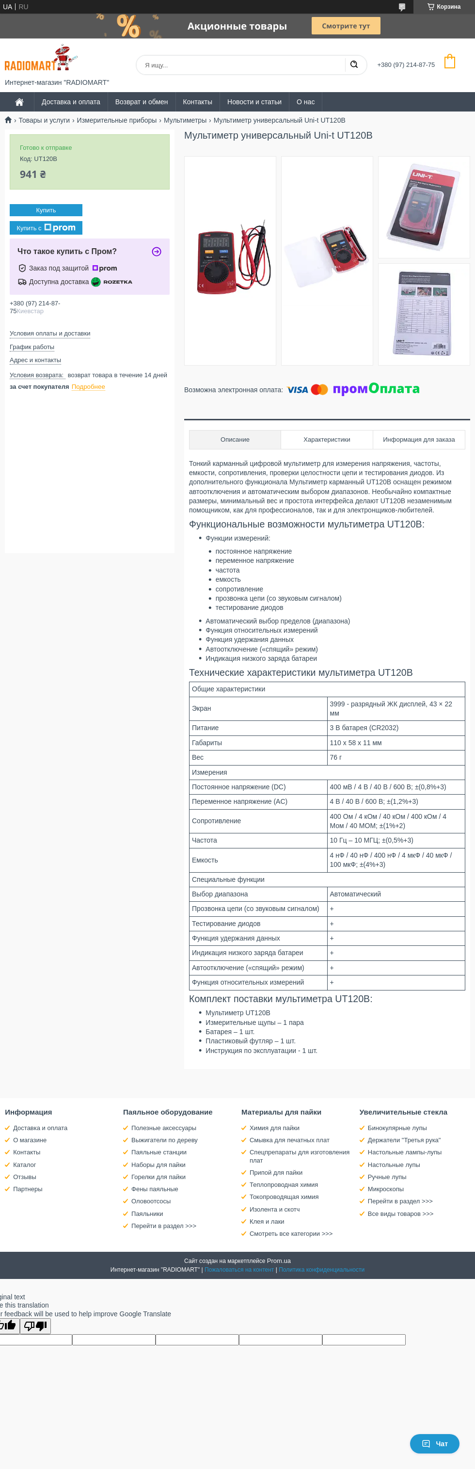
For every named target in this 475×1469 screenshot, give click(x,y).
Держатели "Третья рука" (404, 1140)
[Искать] (354, 65)
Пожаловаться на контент (239, 1269)
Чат (435, 1443)
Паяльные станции (159, 1152)
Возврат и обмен (141, 102)
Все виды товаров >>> (401, 1213)
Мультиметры (185, 120)
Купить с (45, 228)
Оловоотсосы (151, 1201)
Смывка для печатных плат (290, 1140)
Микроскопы (386, 1189)
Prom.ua (279, 1260)
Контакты (197, 102)
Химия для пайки (275, 1128)
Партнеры (27, 1189)
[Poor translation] (35, 1326)
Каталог (24, 1164)
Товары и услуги (44, 120)
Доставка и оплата (71, 102)
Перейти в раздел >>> (163, 1225)
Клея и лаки (267, 1221)
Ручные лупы (387, 1177)
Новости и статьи (254, 102)
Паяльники (147, 1213)
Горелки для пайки (158, 1177)
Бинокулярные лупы (397, 1128)
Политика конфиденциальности (321, 1269)
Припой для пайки (276, 1172)
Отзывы (24, 1177)
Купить (46, 210)
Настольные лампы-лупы (405, 1152)
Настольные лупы (394, 1164)
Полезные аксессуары (163, 1128)
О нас (306, 102)
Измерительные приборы (117, 120)
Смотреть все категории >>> (291, 1233)
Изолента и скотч (275, 1209)
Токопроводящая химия (284, 1196)
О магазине (30, 1140)
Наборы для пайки (158, 1164)
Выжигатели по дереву (164, 1140)
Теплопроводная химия (284, 1184)
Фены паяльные (154, 1189)
